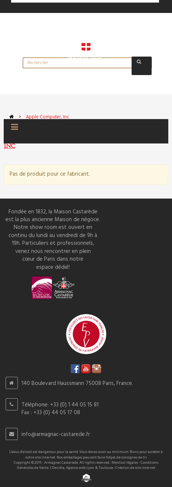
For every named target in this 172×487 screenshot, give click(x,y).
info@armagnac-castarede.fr (56, 434)
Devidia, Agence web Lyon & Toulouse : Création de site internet (103, 468)
